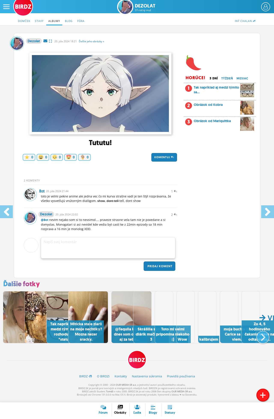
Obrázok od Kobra (224, 105)
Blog (69, 21)
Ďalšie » (91, 41)
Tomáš (109, 394)
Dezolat (145, 7)
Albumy (54, 21)
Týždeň (227, 78)
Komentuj (164, 157)
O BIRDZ (103, 380)
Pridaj (159, 269)
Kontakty (121, 380)
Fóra (81, 21)
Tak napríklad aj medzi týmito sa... (219, 91)
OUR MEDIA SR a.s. (126, 388)
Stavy (39, 21)
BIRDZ (137, 363)
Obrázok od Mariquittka (224, 122)
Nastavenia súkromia (147, 380)
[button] (259, 338)
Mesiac (242, 78)
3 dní (214, 78)
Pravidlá (181, 380)
